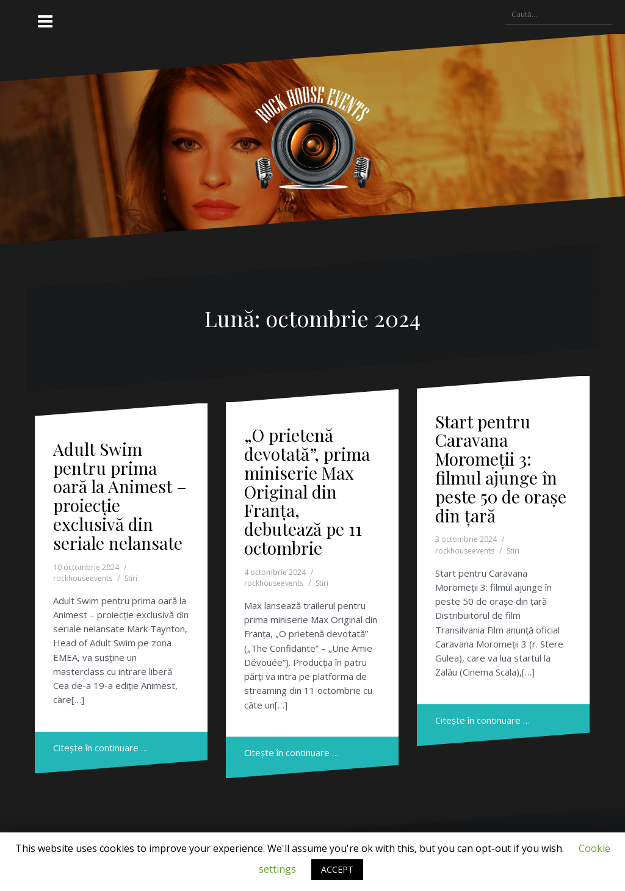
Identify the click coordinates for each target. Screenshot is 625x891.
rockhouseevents (82, 578)
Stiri (131, 578)
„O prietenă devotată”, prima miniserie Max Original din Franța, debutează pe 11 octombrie (307, 491)
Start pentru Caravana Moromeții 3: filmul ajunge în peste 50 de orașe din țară (500, 468)
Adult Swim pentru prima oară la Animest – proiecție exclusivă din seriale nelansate (120, 496)
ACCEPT (337, 869)
